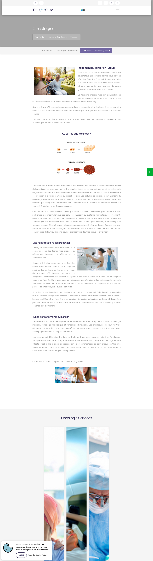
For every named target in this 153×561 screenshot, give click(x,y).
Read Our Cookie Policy (37, 555)
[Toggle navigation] (117, 10)
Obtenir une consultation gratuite (96, 50)
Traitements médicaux (57, 37)
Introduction (47, 50)
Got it (21, 555)
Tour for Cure (40, 37)
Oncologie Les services (67, 50)
